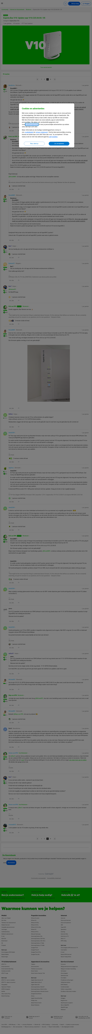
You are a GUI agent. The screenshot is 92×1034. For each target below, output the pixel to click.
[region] (46, 125)
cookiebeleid (29, 132)
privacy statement (42, 132)
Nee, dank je (34, 143)
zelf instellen (53, 137)
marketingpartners (32, 124)
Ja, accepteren (59, 143)
